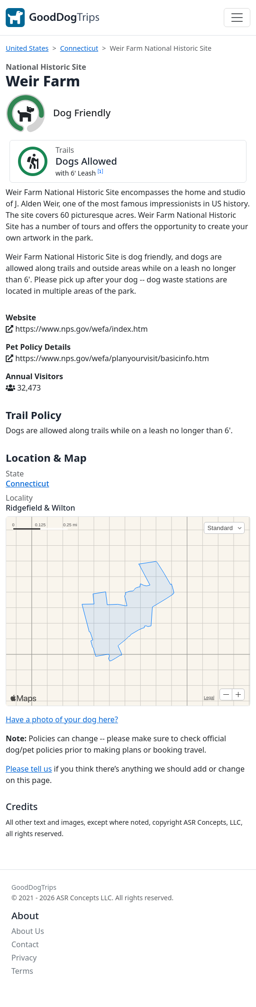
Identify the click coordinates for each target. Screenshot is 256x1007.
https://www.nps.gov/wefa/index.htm (77, 329)
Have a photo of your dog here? (62, 719)
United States (27, 48)
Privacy (24, 957)
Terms (22, 971)
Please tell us (29, 769)
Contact (25, 944)
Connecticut (79, 48)
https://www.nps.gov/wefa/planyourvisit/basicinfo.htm (107, 358)
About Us (27, 931)
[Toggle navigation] (237, 17)
